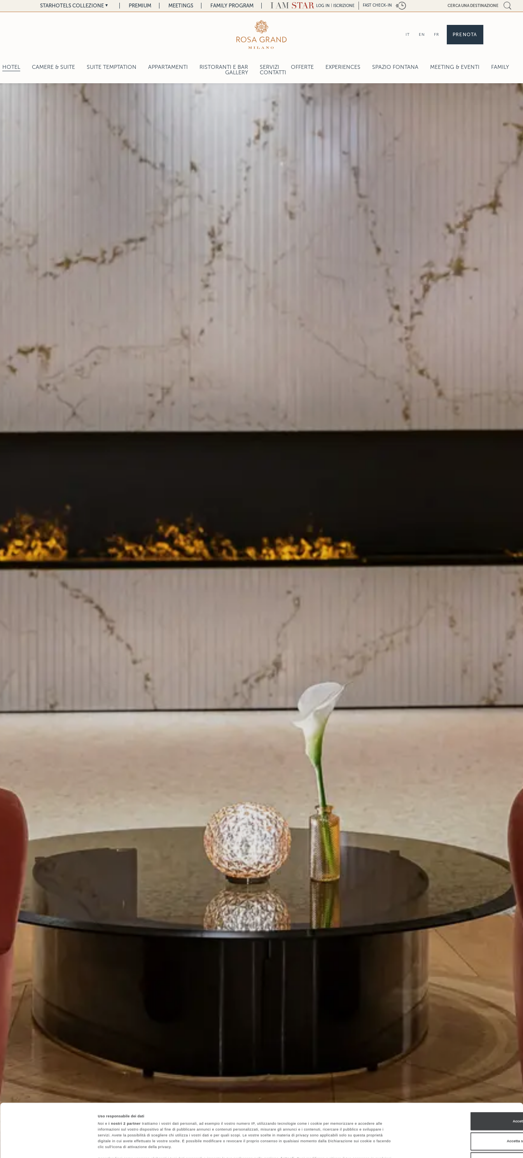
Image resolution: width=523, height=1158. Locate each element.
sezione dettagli (279, 1113)
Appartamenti (168, 67)
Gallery (236, 72)
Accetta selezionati (458, 1096)
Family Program (232, 6)
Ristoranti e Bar (223, 67)
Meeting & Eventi (454, 67)
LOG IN (323, 6)
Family (500, 67)
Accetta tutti (458, 1075)
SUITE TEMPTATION (111, 67)
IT (408, 34)
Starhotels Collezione (72, 6)
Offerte (302, 67)
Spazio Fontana (395, 67)
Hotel (11, 67)
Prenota (465, 34)
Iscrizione (344, 6)
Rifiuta (458, 1116)
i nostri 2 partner (124, 1078)
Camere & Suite (53, 67)
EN (422, 34)
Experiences (342, 67)
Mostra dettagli (323, 1145)
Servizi (269, 67)
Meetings (180, 6)
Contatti (273, 72)
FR (436, 34)
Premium (140, 6)
